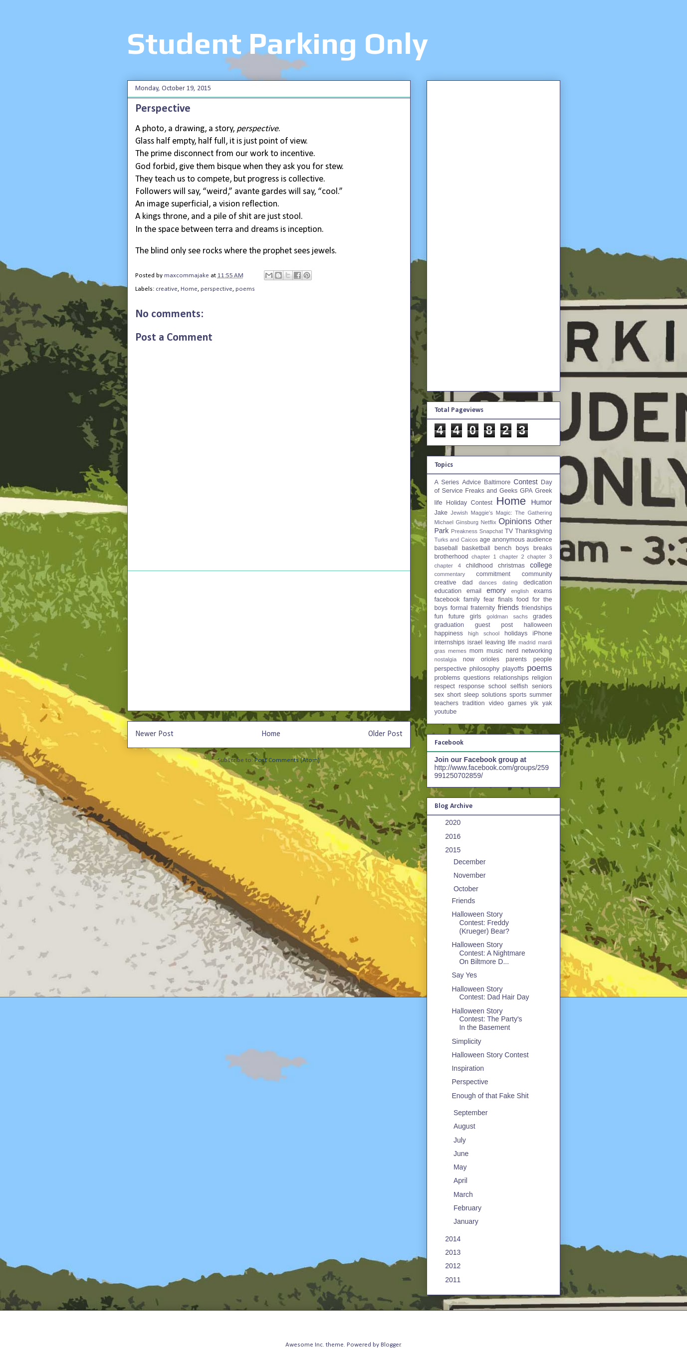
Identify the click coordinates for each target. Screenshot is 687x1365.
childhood (479, 565)
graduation (449, 624)
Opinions (514, 521)
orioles (490, 659)
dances (487, 582)
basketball (476, 548)
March (464, 1194)
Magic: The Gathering (524, 513)
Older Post (385, 734)
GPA (526, 490)
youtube (446, 711)
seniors (542, 686)
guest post (494, 624)
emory (496, 590)
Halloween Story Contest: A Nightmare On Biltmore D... (488, 953)
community (537, 574)
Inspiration (468, 1068)
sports (517, 694)
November (470, 875)
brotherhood (451, 556)
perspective (216, 289)
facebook (447, 599)
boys (522, 548)
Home (189, 289)
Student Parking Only (277, 43)
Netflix (488, 522)
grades (542, 616)
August (465, 1126)
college (541, 565)
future (456, 616)
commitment (493, 574)
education (448, 590)
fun (439, 616)
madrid (526, 642)
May (461, 1167)
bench (502, 548)
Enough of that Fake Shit (490, 1096)
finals (505, 599)
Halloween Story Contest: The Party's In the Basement (487, 1019)
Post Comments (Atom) (287, 760)
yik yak (541, 703)
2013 (453, 1252)
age (484, 539)
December (470, 862)
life (512, 642)
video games (508, 703)
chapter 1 (483, 557)
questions (476, 677)
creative (167, 289)
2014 (453, 1239)
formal (459, 607)
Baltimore (497, 482)
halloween (538, 624)
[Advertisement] (269, 641)
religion (542, 677)
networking (537, 650)
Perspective (470, 1082)
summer (540, 694)
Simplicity (466, 1041)
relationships (511, 677)
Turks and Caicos (456, 540)
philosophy (484, 668)
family (471, 599)
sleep (471, 694)
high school (483, 633)
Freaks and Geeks (491, 490)
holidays (515, 633)
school (497, 686)
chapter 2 (511, 557)
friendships (537, 607)
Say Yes (464, 975)
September (471, 1113)
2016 (453, 836)
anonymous (508, 539)
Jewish (459, 513)
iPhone (542, 633)
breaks (542, 548)
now (468, 659)
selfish (519, 686)
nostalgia (446, 659)
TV (509, 531)
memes (457, 651)
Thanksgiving (533, 531)
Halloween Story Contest (490, 1055)
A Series (447, 482)
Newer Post (154, 734)
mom (476, 650)
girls (475, 616)
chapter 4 (448, 566)
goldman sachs (506, 616)
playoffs (513, 668)
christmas (511, 565)
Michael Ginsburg (456, 522)
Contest (525, 482)
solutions (494, 694)
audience (539, 539)
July (461, 1140)
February (468, 1208)
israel (474, 642)
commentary (450, 574)
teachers (446, 703)
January (467, 1221)
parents (516, 659)
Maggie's (481, 513)
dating (509, 582)
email (473, 590)
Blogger (391, 1345)
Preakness (464, 531)
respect (445, 686)
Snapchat (491, 531)
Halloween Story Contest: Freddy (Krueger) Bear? (480, 922)
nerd (512, 650)
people (542, 659)
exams (542, 590)
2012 (453, 1266)
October (467, 889)
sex (440, 694)
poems (245, 289)
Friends (463, 901)
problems (447, 677)
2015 (453, 850)
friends (508, 607)
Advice (471, 482)
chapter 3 (539, 557)
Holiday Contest (469, 502)
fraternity (482, 607)
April (461, 1180)
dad (467, 582)
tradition (473, 703)
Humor (541, 502)
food (522, 599)
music (494, 650)
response (471, 686)
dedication (537, 582)
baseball (446, 548)
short (454, 694)
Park (442, 531)
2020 (453, 822)
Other (543, 522)
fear (488, 599)
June (462, 1154)
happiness (449, 633)
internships (450, 642)
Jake (441, 512)
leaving (495, 642)
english (519, 591)
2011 (453, 1280)
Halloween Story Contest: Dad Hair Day (490, 993)
